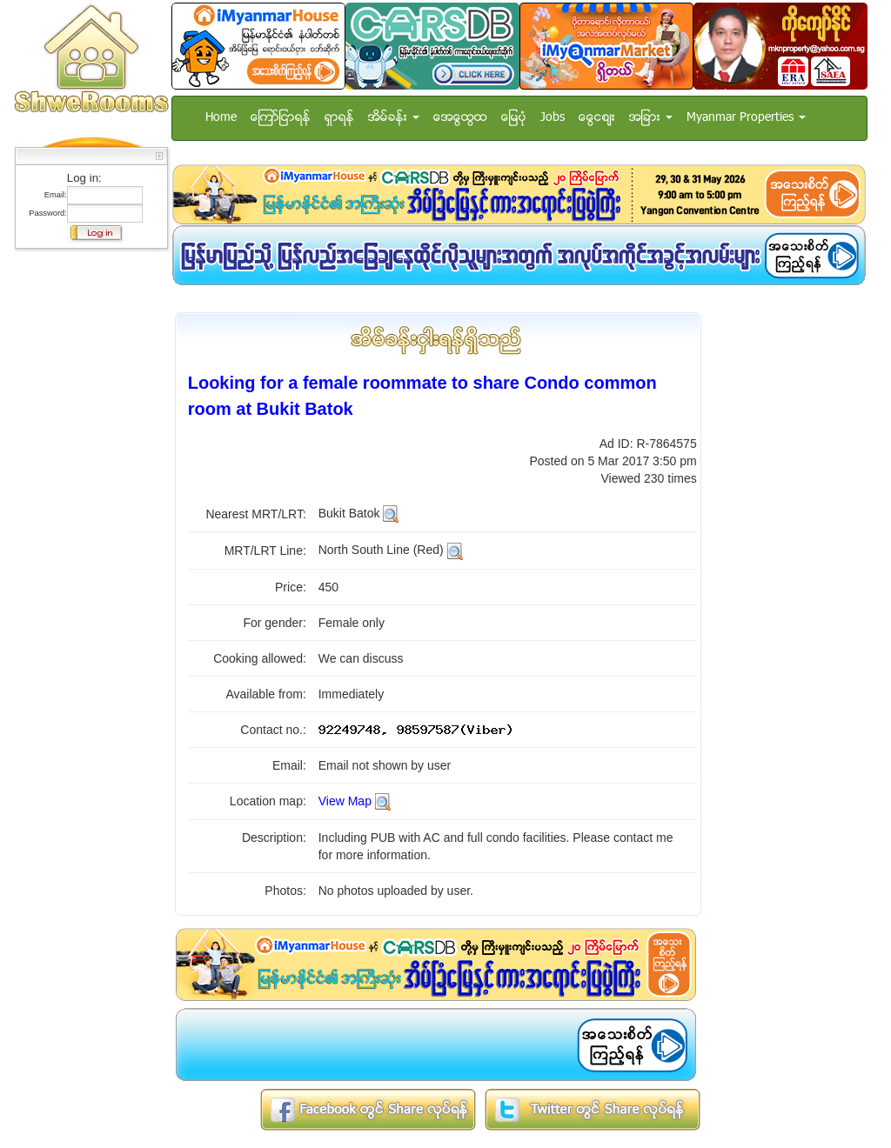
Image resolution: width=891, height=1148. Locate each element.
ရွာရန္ (339, 118)
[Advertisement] (86, 517)
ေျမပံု (513, 118)
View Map (345, 801)
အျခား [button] (651, 118)
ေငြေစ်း (597, 118)
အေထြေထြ (460, 118)
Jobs (552, 118)
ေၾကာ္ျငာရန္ (281, 118)
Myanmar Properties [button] (746, 118)
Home (221, 118)
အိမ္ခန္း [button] (393, 118)
